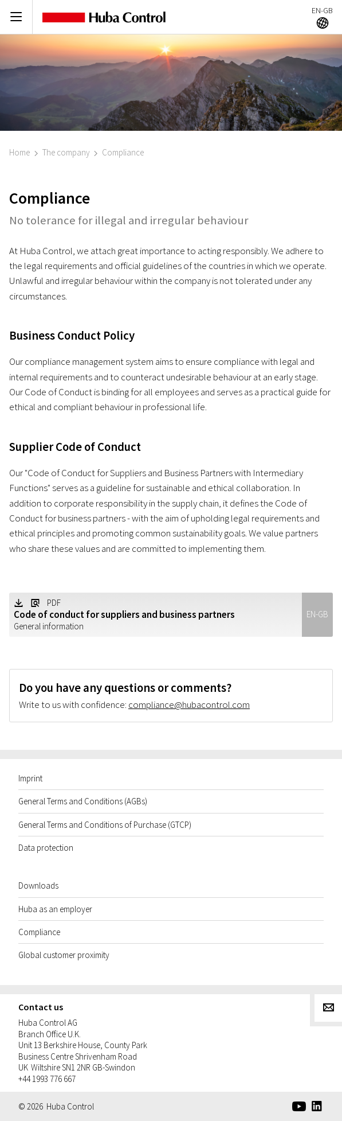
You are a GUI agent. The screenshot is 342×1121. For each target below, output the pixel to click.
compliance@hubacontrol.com (189, 704)
